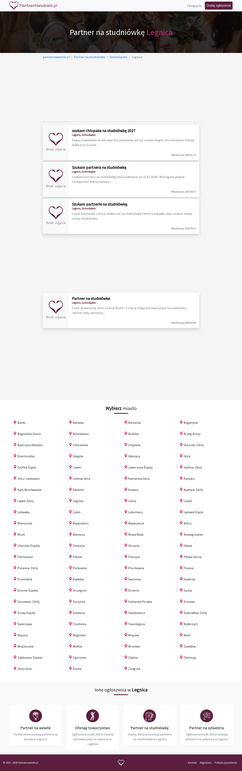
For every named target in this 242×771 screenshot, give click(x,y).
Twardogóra (136, 624)
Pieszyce (134, 557)
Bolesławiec (81, 434)
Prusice (189, 568)
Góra (187, 456)
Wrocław (134, 646)
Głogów (78, 456)
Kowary (133, 490)
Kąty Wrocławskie (29, 490)
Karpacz (189, 479)
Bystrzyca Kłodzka (29, 445)
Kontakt (192, 762)
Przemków (24, 579)
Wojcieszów (25, 646)
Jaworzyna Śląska (140, 467)
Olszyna (133, 546)
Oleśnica (79, 546)
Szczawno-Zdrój (28, 602)
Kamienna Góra (138, 479)
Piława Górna (193, 557)
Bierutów (134, 423)
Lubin (76, 512)
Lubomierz (135, 512)
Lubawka (23, 512)
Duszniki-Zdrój (194, 445)
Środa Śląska (26, 613)
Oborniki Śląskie (28, 546)
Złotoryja (190, 658)
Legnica (78, 501)
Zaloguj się (194, 6)
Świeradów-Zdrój (195, 613)
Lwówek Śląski (193, 512)
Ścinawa (189, 602)
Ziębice (133, 658)
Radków (78, 579)
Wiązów (133, 635)
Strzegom (80, 590)
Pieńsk (77, 557)
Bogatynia (191, 423)
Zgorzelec (80, 658)
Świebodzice (136, 613)
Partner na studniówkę (150, 727)
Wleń (187, 635)
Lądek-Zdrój (25, 501)
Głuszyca (134, 456)
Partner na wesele (35, 727)
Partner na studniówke (91, 298)
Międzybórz (81, 523)
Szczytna (79, 602)
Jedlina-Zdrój (193, 467)
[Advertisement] (121, 90)
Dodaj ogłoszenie (218, 5)
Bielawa (78, 423)
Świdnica (79, 613)
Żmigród (134, 669)
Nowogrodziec (193, 534)
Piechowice (25, 557)
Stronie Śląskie (27, 590)
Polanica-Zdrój (27, 568)
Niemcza (79, 534)
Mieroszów (24, 523)
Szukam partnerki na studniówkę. (100, 204)
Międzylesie (136, 523)
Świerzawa (24, 624)
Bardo (21, 423)
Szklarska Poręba (140, 602)
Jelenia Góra (81, 479)
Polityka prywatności (226, 762)
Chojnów (134, 445)
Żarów (77, 669)
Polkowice (80, 568)
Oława (188, 546)
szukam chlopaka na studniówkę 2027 (103, 130)
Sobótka (189, 579)
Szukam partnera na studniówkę (99, 167)
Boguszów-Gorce (29, 434)
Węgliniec (79, 635)
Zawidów (190, 646)
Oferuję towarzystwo (92, 727)
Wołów (77, 646)
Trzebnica (79, 624)
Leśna (132, 501)
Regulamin (205, 762)
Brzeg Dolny (192, 434)
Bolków (133, 434)
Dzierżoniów (25, 456)
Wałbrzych (191, 624)
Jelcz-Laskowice (28, 479)
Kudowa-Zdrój (193, 490)
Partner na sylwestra (206, 727)
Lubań (188, 501)
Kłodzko (78, 490)
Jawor (77, 467)
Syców (188, 590)
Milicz (188, 523)
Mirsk (21, 534)
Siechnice (134, 579)
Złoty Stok (24, 669)
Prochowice (136, 568)
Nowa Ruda (135, 534)
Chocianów (80, 445)
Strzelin (133, 590)
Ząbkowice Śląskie (29, 658)
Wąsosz (22, 635)
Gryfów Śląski (26, 467)
